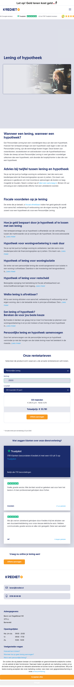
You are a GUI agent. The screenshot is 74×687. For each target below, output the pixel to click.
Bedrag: (6, 376)
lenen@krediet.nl (15, 588)
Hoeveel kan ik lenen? (12, 651)
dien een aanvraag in (48, 183)
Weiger (37, 683)
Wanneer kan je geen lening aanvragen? (19, 654)
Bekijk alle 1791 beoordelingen (19, 472)
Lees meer (10, 237)
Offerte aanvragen (14, 562)
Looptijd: (7, 386)
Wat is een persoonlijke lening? (15, 658)
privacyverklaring (39, 671)
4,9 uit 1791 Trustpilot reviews (48, 16)
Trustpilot (11, 459)
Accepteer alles (37, 677)
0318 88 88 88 (13, 596)
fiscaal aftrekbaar (32, 205)
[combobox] (37, 370)
